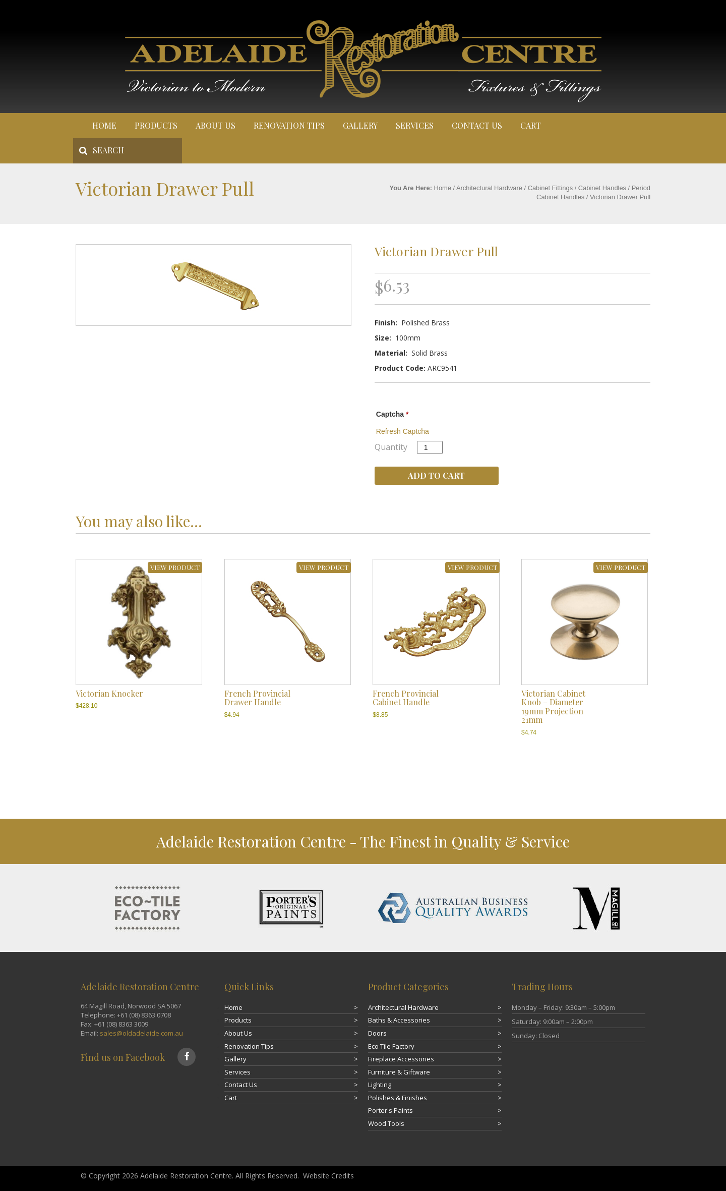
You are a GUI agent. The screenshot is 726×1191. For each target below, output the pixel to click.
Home (104, 125)
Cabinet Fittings (550, 188)
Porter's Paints (390, 1110)
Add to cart (436, 475)
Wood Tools (386, 1123)
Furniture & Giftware (399, 1071)
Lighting (379, 1084)
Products (156, 125)
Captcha (392, 414)
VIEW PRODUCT (175, 567)
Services (415, 125)
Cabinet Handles (602, 188)
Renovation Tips (289, 125)
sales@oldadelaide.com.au (141, 1033)
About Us (215, 125)
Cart (530, 125)
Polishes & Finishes (397, 1097)
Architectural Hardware (489, 188)
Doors (377, 1033)
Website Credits (328, 1175)
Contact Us (477, 125)
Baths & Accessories (399, 1020)
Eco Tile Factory (391, 1046)
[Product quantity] (430, 447)
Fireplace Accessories (401, 1058)
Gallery (360, 125)
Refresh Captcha (402, 431)
